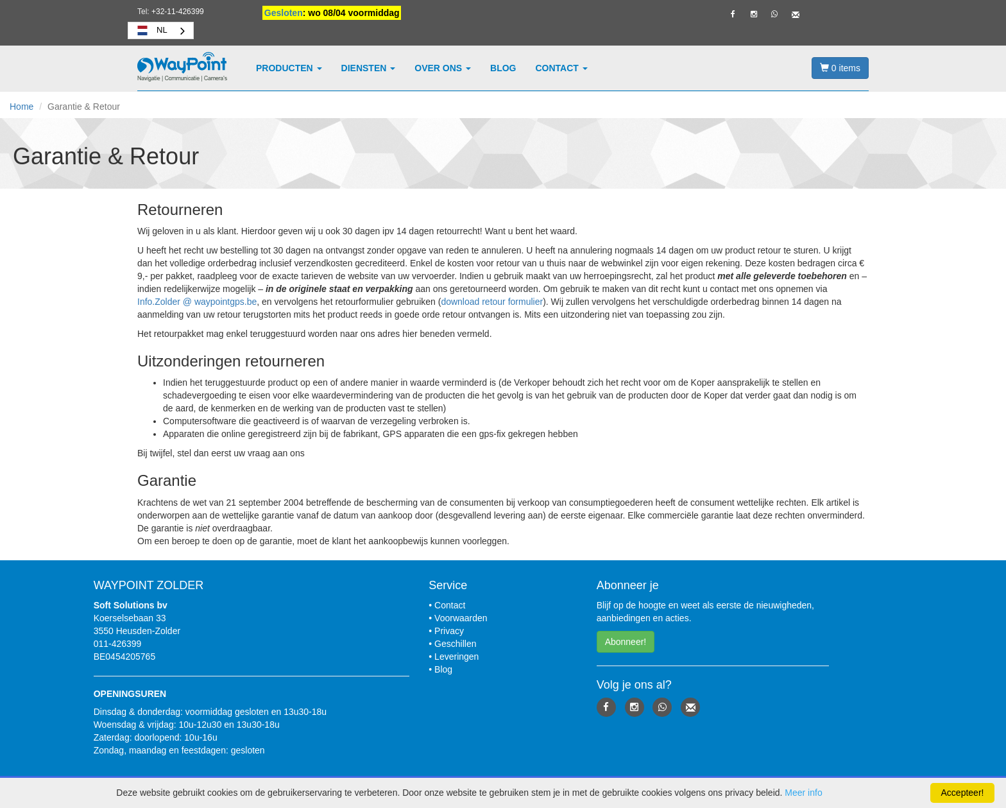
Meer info (803, 792)
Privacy (449, 631)
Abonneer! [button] (626, 642)
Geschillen (455, 644)
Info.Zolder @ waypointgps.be (197, 302)
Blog (503, 68)
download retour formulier (492, 302)
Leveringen (456, 656)
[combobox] (161, 30)
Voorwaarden (461, 618)
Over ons (442, 68)
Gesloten (283, 13)
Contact (562, 68)
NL (151, 30)
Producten (289, 68)
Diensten (368, 68)
